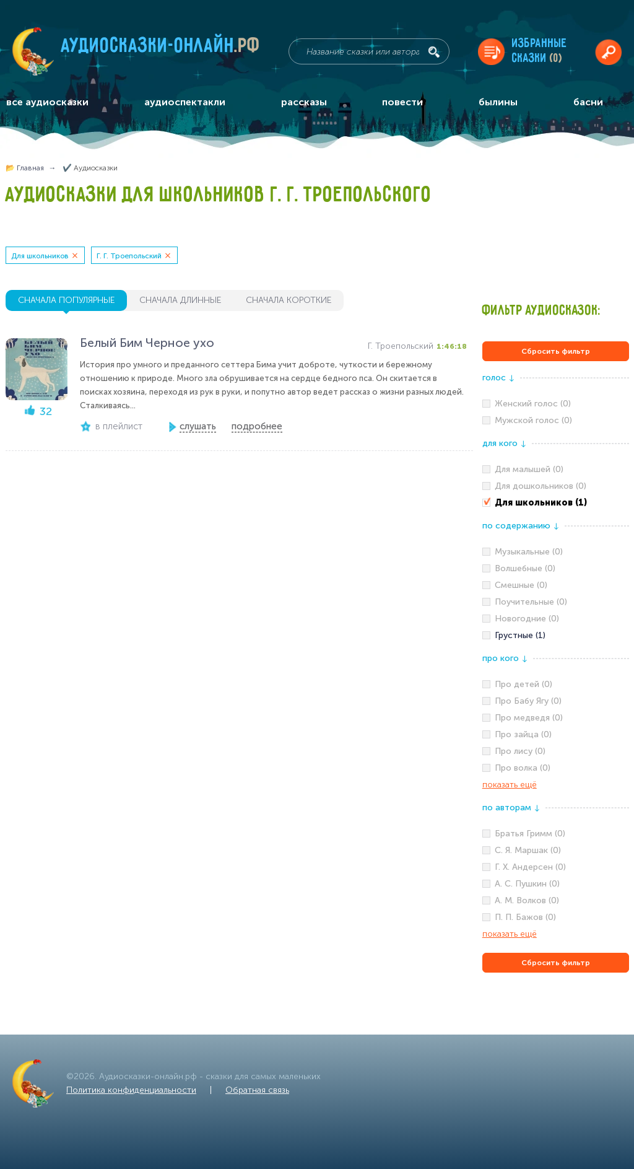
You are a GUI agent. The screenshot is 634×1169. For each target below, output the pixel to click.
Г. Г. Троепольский (129, 256)
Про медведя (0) (529, 717)
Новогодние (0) (527, 618)
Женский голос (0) (533, 403)
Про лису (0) (520, 751)
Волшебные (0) (525, 568)
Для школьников (40, 256)
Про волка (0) (522, 768)
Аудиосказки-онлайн (161, 49)
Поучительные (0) (531, 602)
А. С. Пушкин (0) (527, 883)
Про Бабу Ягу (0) (528, 701)
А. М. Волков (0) (527, 900)
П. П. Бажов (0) (525, 917)
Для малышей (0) (529, 469)
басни (588, 102)
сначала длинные (180, 300)
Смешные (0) (521, 585)
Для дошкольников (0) (540, 486)
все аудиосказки (47, 102)
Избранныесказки (539, 51)
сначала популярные (66, 300)
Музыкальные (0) (529, 551)
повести (402, 102)
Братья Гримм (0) (530, 833)
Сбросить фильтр (555, 351)
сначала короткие (288, 300)
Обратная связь (257, 1090)
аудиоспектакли (184, 102)
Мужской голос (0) (533, 420)
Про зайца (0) (523, 734)
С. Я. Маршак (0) (528, 850)
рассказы (304, 102)
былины (498, 102)
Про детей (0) (523, 684)
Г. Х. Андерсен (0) (530, 867)
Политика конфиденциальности (131, 1090)
